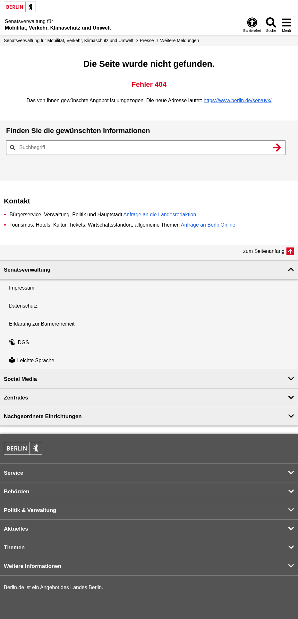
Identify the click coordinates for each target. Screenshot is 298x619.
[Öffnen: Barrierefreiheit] (252, 24)
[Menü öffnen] (286, 24)
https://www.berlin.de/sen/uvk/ (238, 100)
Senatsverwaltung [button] (27, 270)
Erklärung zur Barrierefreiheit (42, 324)
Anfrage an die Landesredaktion (159, 214)
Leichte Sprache (31, 360)
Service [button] (13, 473)
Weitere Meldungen (179, 40)
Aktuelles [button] (16, 529)
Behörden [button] (16, 492)
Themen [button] (14, 547)
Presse (147, 40)
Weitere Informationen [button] (32, 566)
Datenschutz (23, 306)
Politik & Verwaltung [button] (30, 510)
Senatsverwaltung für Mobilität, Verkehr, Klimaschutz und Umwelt (68, 40)
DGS (19, 342)
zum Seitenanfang (264, 251)
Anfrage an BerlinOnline (208, 225)
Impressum (21, 288)
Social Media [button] (20, 379)
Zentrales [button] (16, 398)
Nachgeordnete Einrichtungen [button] (43, 416)
